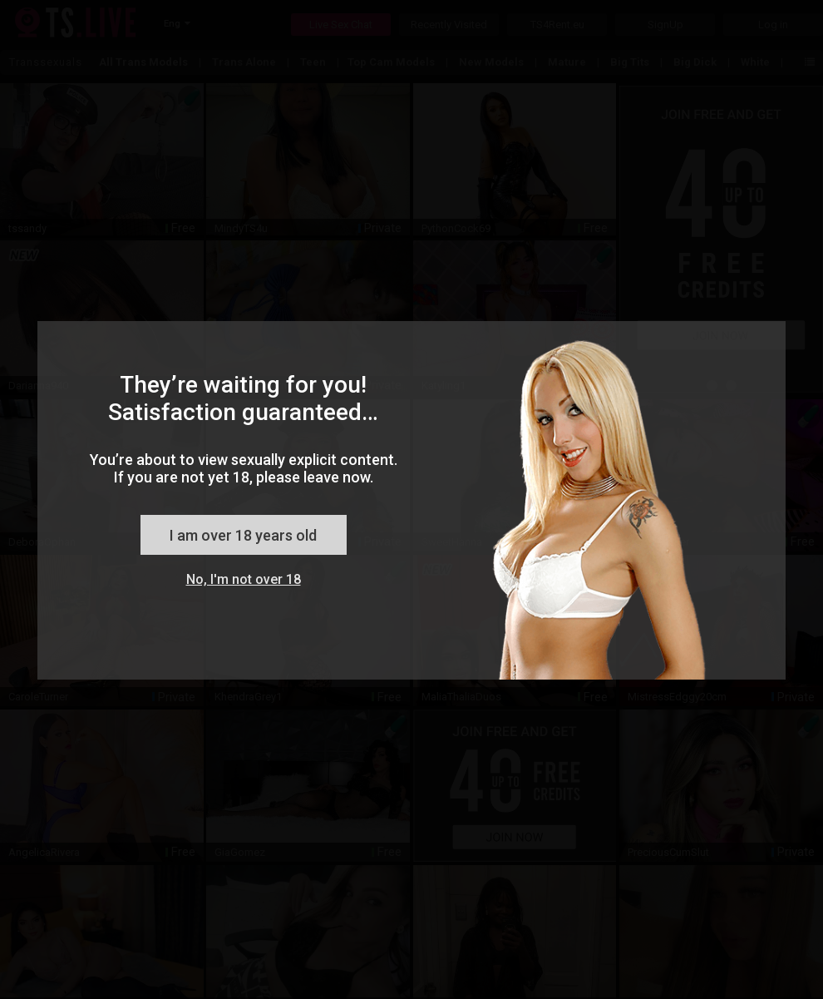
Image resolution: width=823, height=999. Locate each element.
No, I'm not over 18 (243, 579)
